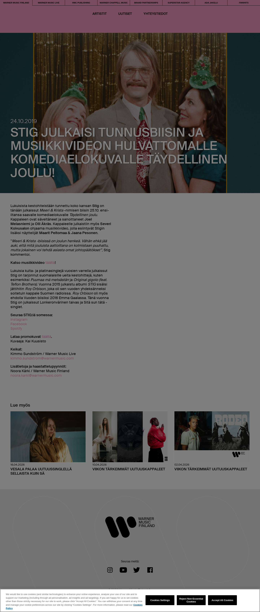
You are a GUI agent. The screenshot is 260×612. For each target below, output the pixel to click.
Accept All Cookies (222, 600)
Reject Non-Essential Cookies (191, 600)
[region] (130, 600)
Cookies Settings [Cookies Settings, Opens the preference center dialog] (160, 600)
